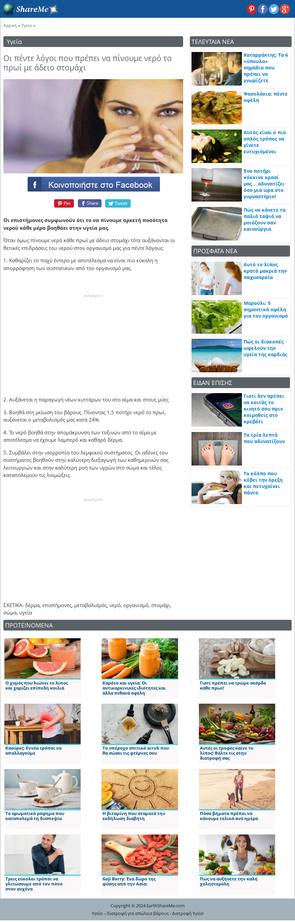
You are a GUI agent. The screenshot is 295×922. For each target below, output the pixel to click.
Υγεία (27, 25)
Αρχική (9, 25)
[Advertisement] (93, 340)
